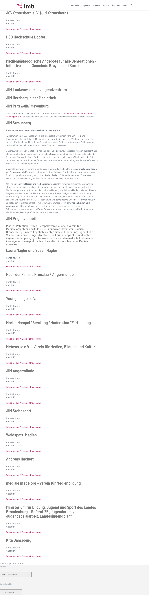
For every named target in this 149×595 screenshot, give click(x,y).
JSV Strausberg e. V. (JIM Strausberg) (37, 12)
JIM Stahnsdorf (18, 410)
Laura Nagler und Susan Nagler (31, 250)
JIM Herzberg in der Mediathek (31, 97)
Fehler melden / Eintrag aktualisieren (24, 29)
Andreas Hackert (20, 458)
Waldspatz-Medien (21, 434)
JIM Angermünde (20, 370)
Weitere (19, 563)
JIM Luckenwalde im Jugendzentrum (36, 89)
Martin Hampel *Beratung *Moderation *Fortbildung (48, 322)
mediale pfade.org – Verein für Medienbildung (43, 482)
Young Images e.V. (21, 298)
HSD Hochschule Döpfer (25, 36)
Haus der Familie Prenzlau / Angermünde (40, 274)
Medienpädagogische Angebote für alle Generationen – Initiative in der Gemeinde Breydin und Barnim (51, 63)
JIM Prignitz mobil (21, 218)
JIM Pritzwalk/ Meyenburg (27, 105)
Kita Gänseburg (18, 539)
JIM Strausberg (18, 122)
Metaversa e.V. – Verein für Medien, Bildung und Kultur (50, 346)
